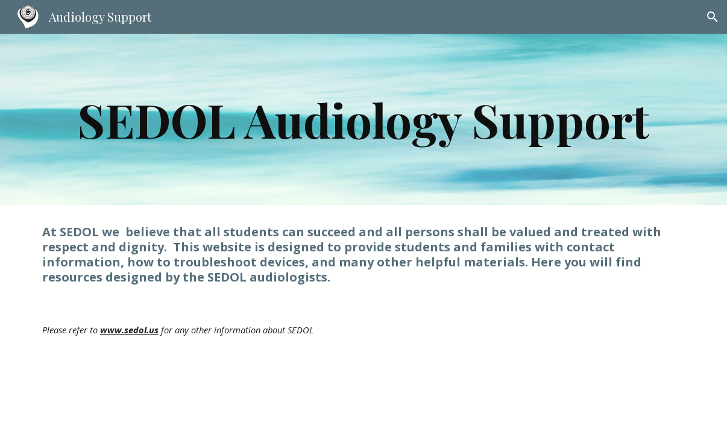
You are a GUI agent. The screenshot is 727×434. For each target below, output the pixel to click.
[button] (712, 16)
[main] (363, 119)
